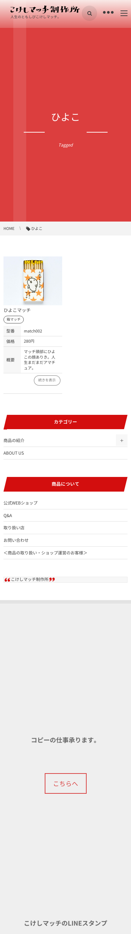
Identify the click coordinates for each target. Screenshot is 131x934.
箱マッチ (14, 319)
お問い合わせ (16, 540)
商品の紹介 (13, 440)
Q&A (7, 515)
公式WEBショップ (20, 503)
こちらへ (65, 783)
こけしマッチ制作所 (30, 579)
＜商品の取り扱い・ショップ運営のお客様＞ (45, 553)
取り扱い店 (13, 527)
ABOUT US (13, 453)
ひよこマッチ (17, 310)
